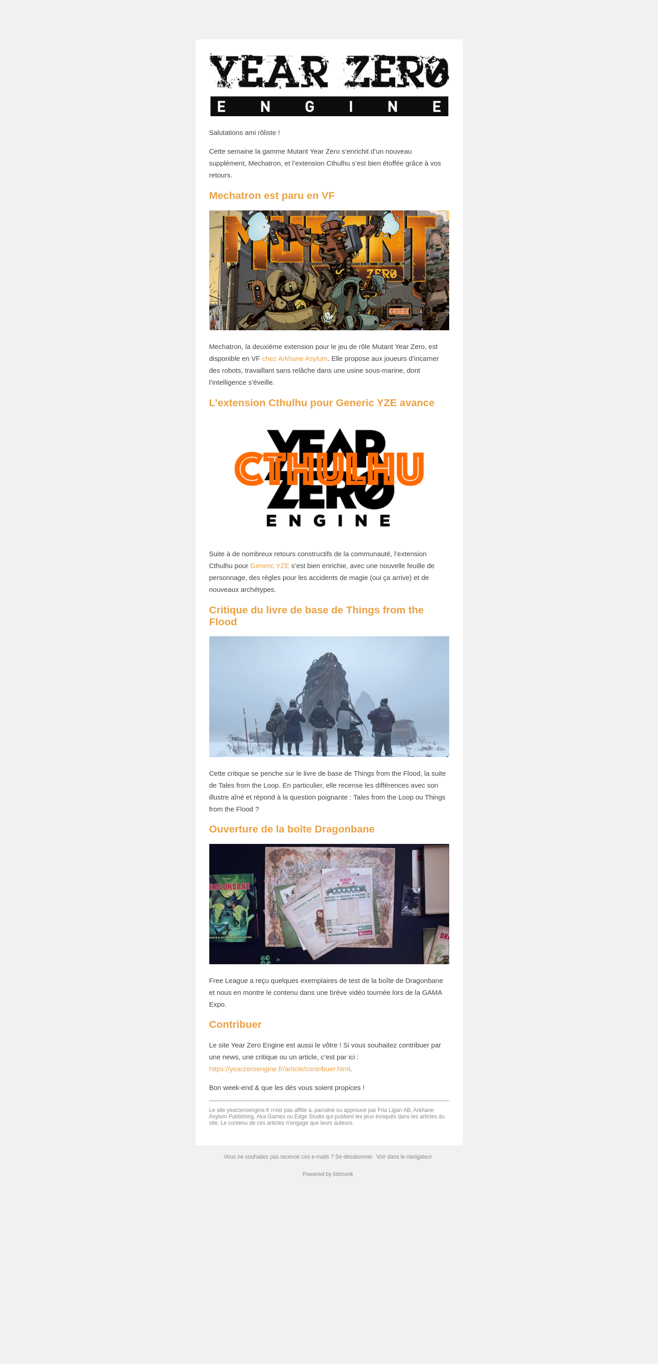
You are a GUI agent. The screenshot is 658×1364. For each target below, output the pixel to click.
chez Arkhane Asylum (294, 358)
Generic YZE (270, 565)
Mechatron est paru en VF (272, 195)
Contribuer (235, 1024)
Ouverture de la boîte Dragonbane (292, 829)
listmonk (343, 1174)
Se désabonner (353, 1157)
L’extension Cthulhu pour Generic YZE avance (322, 402)
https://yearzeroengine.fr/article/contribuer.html (279, 1069)
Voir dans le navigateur (404, 1157)
